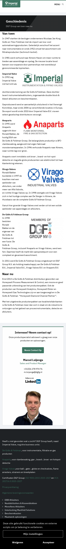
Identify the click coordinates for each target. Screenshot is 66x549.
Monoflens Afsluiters (15, 506)
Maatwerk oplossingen (16, 516)
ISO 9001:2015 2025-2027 (38, 478)
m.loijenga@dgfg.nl (33, 372)
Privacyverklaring (10, 487)
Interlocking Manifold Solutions (20, 510)
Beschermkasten (13, 513)
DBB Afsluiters (12, 500)
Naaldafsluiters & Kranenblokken (21, 503)
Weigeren (17, 542)
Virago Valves (8, 468)
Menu (57, 4)
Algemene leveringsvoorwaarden (18, 492)
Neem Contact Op (33, 350)
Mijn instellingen (33, 533)
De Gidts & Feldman (11, 450)
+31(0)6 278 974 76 (33, 369)
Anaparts (6, 459)
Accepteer (48, 542)
